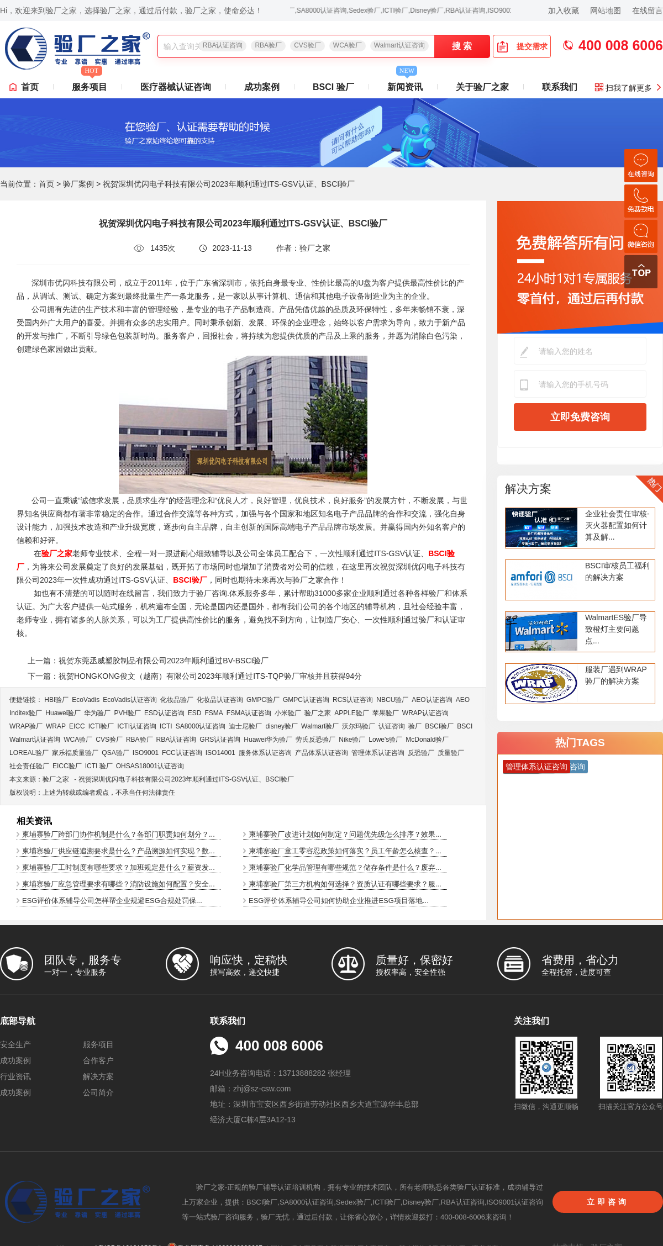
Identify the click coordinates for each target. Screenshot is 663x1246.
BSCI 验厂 (333, 87)
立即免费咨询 (580, 417)
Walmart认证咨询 (399, 45)
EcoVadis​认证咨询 (130, 700)
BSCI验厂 (439, 726)
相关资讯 (34, 821)
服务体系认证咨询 (265, 753)
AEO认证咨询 (432, 700)
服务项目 (89, 84)
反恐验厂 (421, 753)
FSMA (213, 713)
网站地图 (605, 10)
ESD (195, 713)
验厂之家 (317, 713)
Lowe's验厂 (385, 739)
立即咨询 (608, 1201)
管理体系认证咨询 (377, 753)
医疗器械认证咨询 (175, 87)
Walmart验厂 (320, 726)
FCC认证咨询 (182, 753)
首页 (30, 87)
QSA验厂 (115, 753)
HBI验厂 (56, 700)
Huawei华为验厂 (268, 739)
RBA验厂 (268, 45)
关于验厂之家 (482, 87)
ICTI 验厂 (99, 766)
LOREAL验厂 (29, 753)
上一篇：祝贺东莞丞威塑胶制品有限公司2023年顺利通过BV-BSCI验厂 (148, 660)
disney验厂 (281, 726)
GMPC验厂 (263, 700)
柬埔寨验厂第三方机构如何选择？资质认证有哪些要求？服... (345, 884)
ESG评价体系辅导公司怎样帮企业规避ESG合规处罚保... (112, 900)
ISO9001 (146, 753)
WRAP (56, 726)
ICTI (166, 726)
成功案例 (262, 87)
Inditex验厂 (25, 713)
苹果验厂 (385, 713)
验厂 (415, 726)
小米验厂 (288, 713)
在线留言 (647, 10)
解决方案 (528, 488)
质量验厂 (451, 753)
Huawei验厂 (63, 713)
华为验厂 (97, 713)
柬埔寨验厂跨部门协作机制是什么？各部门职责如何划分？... (118, 834)
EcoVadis (85, 700)
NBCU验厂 (392, 700)
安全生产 (15, 1044)
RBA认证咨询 (223, 45)
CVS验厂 (307, 45)
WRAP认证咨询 (425, 713)
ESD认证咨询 (164, 713)
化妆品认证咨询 (220, 700)
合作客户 (98, 1060)
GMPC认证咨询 (306, 700)
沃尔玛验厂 (358, 726)
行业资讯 (15, 1076)
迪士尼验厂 (245, 726)
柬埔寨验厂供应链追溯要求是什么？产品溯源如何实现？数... (118, 851)
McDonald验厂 (427, 739)
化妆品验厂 (176, 700)
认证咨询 (391, 726)
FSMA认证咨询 (249, 713)
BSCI (464, 726)
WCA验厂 (347, 45)
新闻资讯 (405, 84)
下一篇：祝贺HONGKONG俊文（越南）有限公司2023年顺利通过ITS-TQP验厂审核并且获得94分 (195, 676)
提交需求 (522, 46)
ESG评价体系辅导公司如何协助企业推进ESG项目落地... (339, 900)
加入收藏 (563, 10)
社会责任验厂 (29, 766)
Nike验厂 (352, 739)
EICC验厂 (67, 766)
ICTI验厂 (101, 726)
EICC (77, 726)
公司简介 (98, 1092)
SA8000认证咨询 (201, 726)
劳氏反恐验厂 (315, 739)
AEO (463, 700)
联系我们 (559, 87)
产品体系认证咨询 (321, 753)
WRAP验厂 (26, 726)
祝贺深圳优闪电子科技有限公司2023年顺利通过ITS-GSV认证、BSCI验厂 (186, 779)
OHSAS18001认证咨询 (150, 766)
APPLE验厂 (351, 713)
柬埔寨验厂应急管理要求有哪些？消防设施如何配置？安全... (118, 884)
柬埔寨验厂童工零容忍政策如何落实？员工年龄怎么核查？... (345, 851)
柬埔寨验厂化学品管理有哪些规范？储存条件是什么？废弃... (345, 867)
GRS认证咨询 (219, 739)
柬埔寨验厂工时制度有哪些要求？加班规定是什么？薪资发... (118, 867)
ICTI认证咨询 (136, 726)
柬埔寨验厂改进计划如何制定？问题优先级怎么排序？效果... (345, 834)
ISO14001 (220, 753)
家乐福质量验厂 (75, 753)
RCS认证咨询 (353, 700)
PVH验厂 (127, 713)
